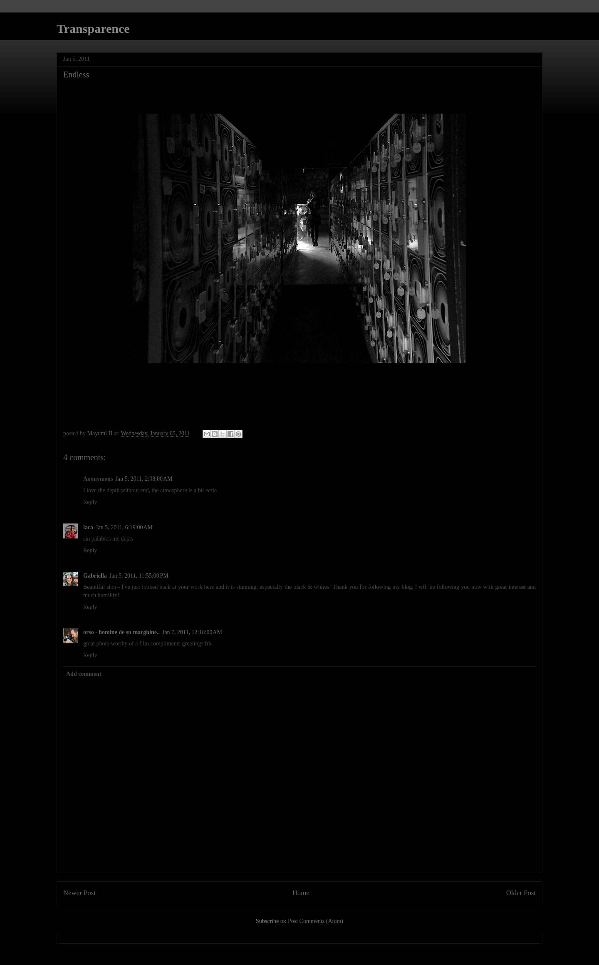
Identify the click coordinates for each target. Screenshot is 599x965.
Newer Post (79, 893)
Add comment (83, 674)
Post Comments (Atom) (315, 921)
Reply (90, 502)
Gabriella (95, 576)
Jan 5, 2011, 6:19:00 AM (124, 527)
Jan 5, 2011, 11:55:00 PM (138, 576)
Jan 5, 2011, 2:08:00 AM (144, 479)
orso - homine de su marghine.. (121, 632)
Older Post (521, 893)
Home (300, 893)
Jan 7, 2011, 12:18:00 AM (192, 632)
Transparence (93, 28)
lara (88, 527)
